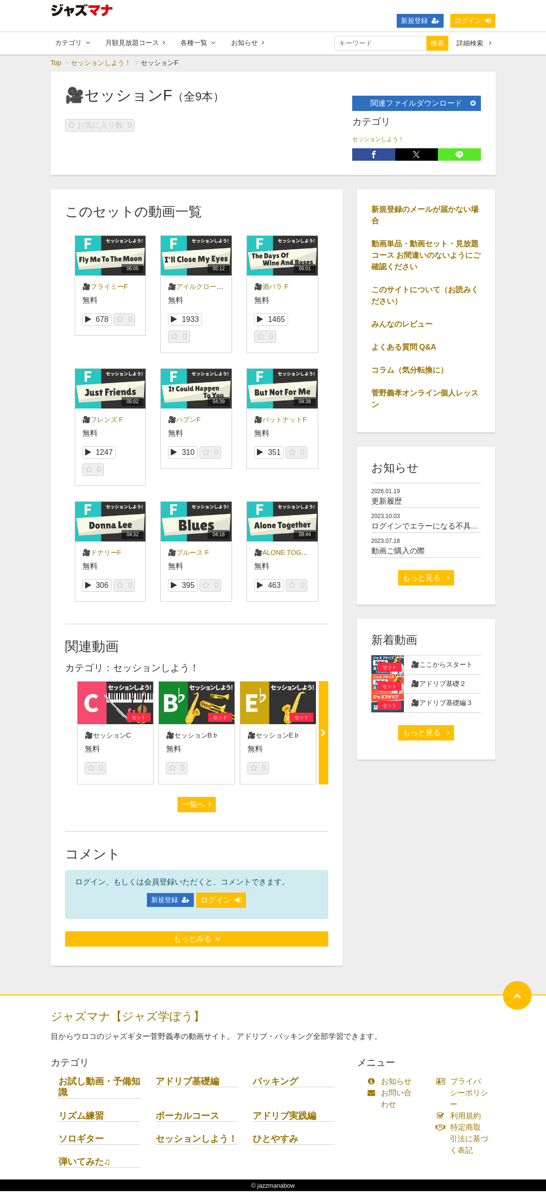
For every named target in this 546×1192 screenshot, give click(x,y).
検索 (437, 43)
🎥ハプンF (184, 420)
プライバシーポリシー (464, 1093)
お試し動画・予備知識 (99, 1087)
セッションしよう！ (101, 63)
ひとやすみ (275, 1139)
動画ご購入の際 (398, 552)
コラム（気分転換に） (409, 371)
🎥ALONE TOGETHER (289, 553)
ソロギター (81, 1139)
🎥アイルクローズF (197, 287)
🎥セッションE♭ (273, 736)
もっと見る (425, 578)
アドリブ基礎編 (187, 1082)
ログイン (473, 20)
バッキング (275, 1082)
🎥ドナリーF (102, 553)
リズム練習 (81, 1116)
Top (56, 63)
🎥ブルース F (188, 553)
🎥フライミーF (105, 287)
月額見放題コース (135, 42)
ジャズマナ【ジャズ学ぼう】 (128, 1017)
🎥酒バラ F (271, 287)
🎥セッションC (108, 736)
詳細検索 (474, 43)
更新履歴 (386, 502)
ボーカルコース (187, 1116)
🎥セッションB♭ (192, 736)
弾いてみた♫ (84, 1162)
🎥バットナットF (280, 420)
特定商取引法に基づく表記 (464, 1139)
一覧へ (197, 805)
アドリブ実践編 (284, 1116)
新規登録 (420, 20)
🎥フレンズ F (102, 420)
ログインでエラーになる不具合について (440, 527)
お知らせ (247, 42)
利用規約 (460, 1117)
